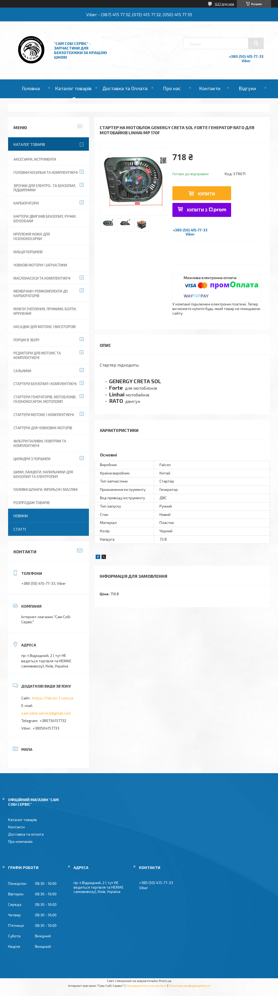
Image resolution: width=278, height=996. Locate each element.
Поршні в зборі (26, 340)
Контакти (209, 88)
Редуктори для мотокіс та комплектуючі (37, 355)
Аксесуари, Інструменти (34, 159)
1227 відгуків (224, 4)
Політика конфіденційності (189, 985)
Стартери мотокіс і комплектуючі (43, 415)
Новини (20, 515)
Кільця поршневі (28, 252)
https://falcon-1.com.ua (52, 698)
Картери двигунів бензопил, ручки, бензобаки (44, 218)
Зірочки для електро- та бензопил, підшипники (44, 188)
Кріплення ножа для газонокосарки (31, 236)
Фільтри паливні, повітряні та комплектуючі (39, 443)
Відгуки (247, 88)
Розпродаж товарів (31, 503)
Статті (19, 529)
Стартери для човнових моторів (42, 428)
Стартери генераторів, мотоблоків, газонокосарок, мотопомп (44, 399)
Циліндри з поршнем (31, 459)
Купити (206, 193)
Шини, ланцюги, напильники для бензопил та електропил (43, 474)
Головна (31, 88)
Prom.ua (165, 981)
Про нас (172, 88)
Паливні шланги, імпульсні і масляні (45, 489)
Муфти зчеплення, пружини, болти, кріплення (45, 311)
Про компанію (20, 841)
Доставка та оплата (26, 834)
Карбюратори (26, 203)
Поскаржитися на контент (146, 985)
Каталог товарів (73, 88)
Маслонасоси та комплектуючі (41, 278)
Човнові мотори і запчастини (40, 265)
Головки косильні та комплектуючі (45, 172)
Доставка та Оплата (125, 88)
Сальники (22, 371)
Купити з (206, 209)
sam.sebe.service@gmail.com (46, 713)
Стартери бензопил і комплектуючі (45, 384)
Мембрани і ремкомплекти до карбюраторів (40, 293)
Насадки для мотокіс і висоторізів (44, 327)
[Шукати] (256, 43)
